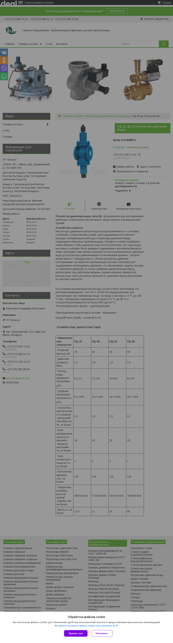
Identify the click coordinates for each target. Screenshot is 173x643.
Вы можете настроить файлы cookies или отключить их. (85, 625)
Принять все (76, 633)
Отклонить (102, 633)
